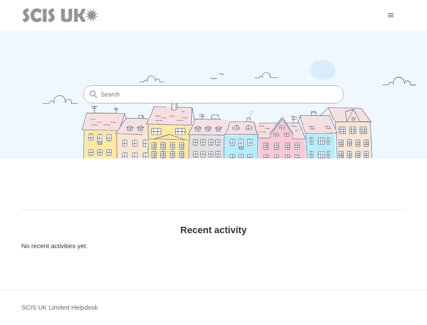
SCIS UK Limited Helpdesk (59, 307)
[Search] (213, 94)
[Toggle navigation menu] (390, 15)
